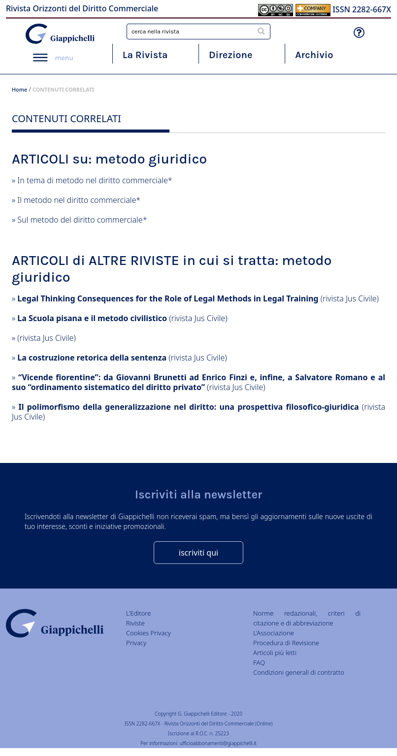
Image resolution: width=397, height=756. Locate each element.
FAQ (259, 662)
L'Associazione (273, 632)
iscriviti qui (198, 552)
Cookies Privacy (148, 632)
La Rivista (145, 55)
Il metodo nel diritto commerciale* (78, 200)
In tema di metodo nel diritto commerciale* (94, 180)
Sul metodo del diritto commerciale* (82, 219)
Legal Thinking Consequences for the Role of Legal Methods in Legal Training (167, 298)
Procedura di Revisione (286, 642)
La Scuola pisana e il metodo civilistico (92, 318)
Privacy (136, 642)
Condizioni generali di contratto (298, 672)
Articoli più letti (275, 652)
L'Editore (138, 613)
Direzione (230, 55)
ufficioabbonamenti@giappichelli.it (218, 743)
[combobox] (198, 31)
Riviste (135, 623)
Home (19, 89)
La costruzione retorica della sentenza (91, 357)
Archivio (314, 55)
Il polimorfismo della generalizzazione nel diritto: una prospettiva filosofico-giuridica (188, 406)
